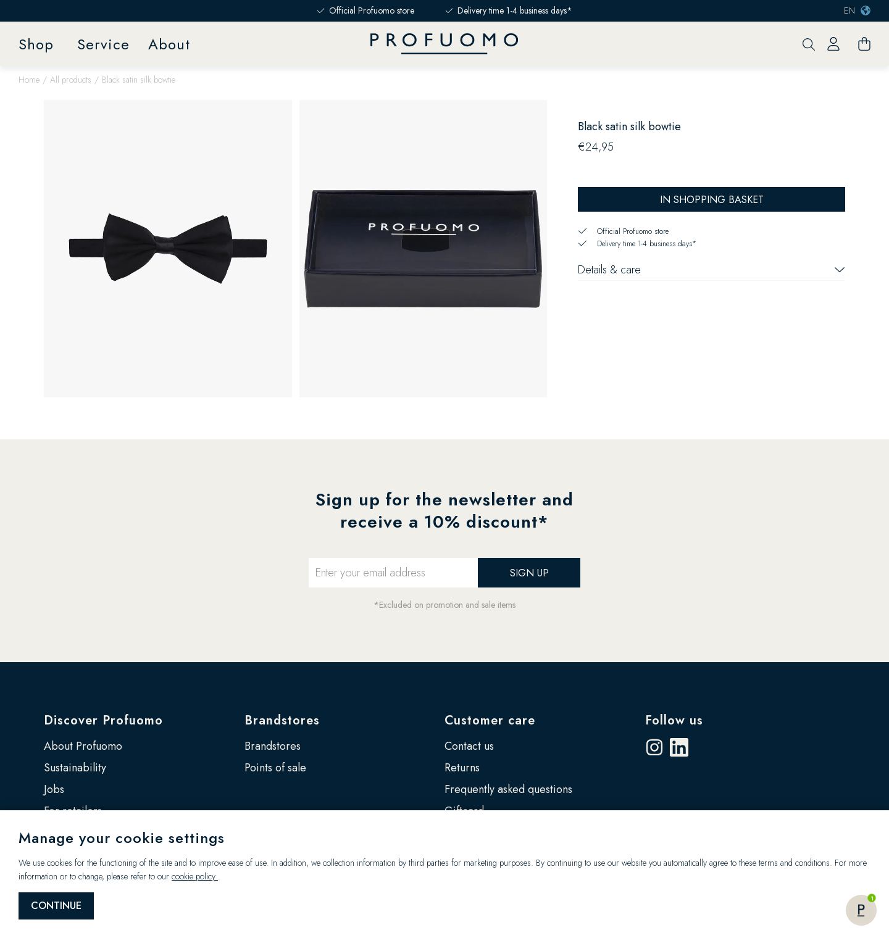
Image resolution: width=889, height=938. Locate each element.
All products (70, 79)
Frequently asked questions (508, 789)
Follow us (674, 720)
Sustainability (75, 768)
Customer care (489, 720)
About (169, 44)
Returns (462, 768)
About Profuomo (83, 746)
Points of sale (275, 768)
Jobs (54, 789)
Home (29, 79)
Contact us (469, 746)
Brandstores (282, 720)
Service (103, 44)
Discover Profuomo (103, 720)
